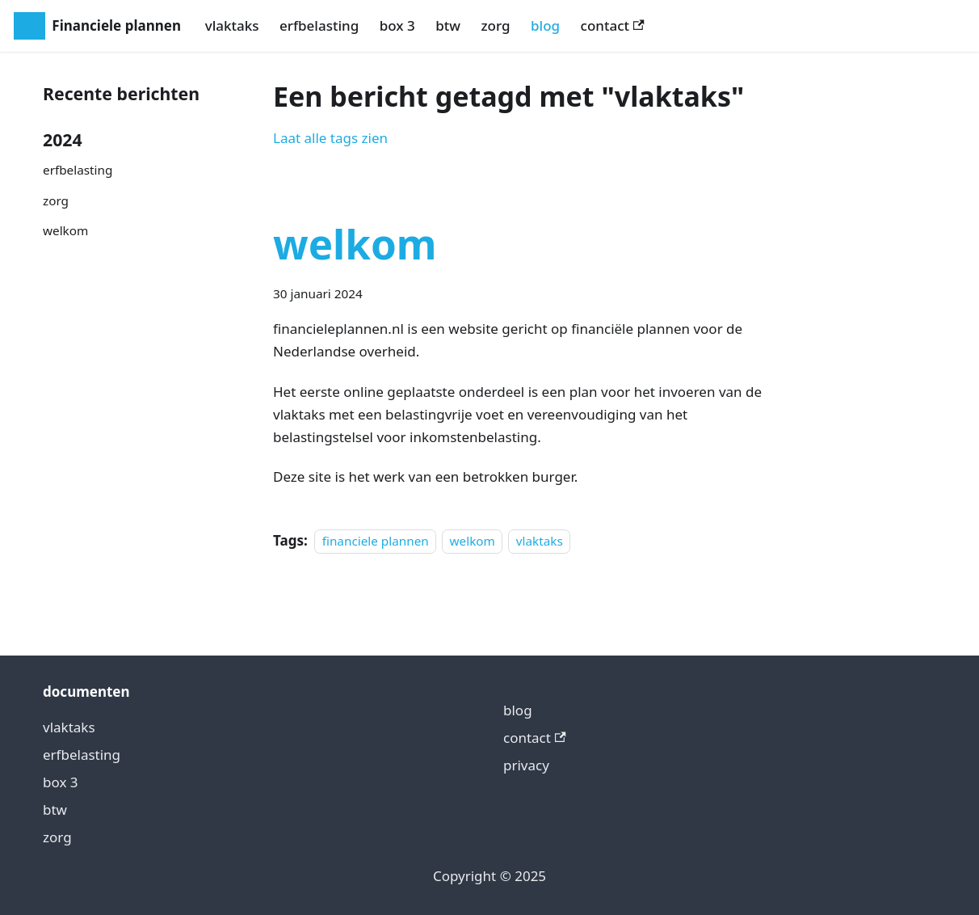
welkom (65, 230)
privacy (526, 765)
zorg (495, 25)
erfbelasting (319, 25)
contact (613, 25)
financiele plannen (375, 541)
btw (447, 25)
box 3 (397, 25)
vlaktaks (232, 25)
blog (545, 25)
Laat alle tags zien (330, 138)
